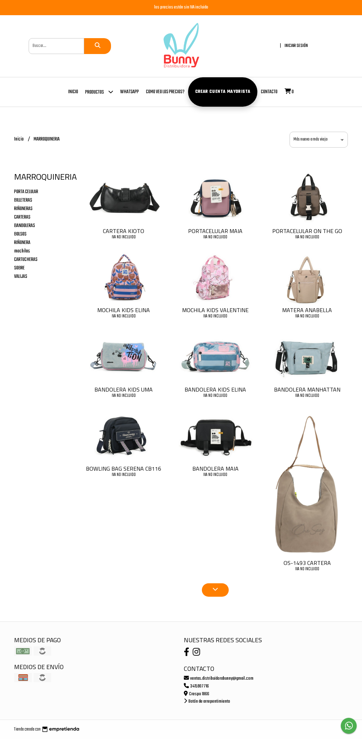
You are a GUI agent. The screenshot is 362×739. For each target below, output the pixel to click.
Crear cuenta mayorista (223, 92)
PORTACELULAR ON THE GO (307, 231)
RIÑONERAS (23, 209)
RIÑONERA (22, 243)
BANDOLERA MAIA (215, 468)
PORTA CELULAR (26, 192)
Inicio (73, 92)
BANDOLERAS (24, 226)
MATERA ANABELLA (307, 310)
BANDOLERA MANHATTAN (307, 389)
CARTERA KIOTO (123, 231)
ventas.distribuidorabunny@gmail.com (218, 678)
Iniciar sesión (296, 45)
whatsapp (129, 92)
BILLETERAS (23, 200)
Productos (99, 91)
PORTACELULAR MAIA (215, 231)
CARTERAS (22, 217)
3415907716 (196, 686)
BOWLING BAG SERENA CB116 (123, 468)
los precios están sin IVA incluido (181, 7)
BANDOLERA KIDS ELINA (215, 389)
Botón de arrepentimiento (207, 701)
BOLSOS (20, 234)
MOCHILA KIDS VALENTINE (215, 310)
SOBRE (19, 268)
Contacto (269, 92)
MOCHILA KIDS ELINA (123, 310)
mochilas (22, 251)
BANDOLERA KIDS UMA (123, 389)
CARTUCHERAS (25, 260)
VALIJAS (20, 277)
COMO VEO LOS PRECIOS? (165, 92)
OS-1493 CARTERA (307, 563)
